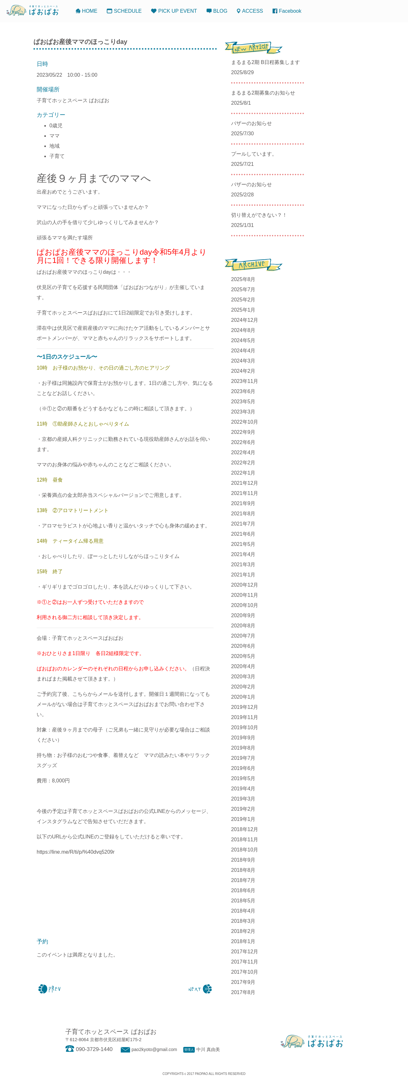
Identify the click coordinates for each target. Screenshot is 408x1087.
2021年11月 (244, 493)
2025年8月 (243, 279)
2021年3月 (243, 564)
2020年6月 (243, 646)
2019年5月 (243, 778)
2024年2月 (243, 371)
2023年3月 (243, 411)
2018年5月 (243, 900)
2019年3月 (243, 798)
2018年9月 (243, 860)
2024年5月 (243, 340)
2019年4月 (243, 788)
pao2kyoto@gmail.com (148, 1049)
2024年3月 (243, 361)
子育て (57, 156)
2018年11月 (244, 839)
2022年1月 (243, 473)
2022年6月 (243, 442)
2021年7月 (243, 523)
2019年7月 (243, 758)
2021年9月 (243, 503)
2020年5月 (243, 656)
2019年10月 (244, 727)
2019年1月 (243, 819)
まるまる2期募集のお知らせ (263, 92)
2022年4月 (243, 452)
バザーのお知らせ (251, 123)
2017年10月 (244, 972)
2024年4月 (243, 350)
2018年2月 (243, 931)
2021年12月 (244, 483)
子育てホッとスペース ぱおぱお (73, 100)
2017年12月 (244, 951)
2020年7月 (243, 636)
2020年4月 (243, 666)
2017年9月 (243, 982)
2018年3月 (243, 921)
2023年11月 (244, 381)
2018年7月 (243, 880)
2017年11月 (244, 961)
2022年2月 (243, 462)
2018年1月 (243, 941)
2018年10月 (244, 849)
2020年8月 (243, 625)
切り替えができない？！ (259, 215)
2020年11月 (244, 595)
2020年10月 (244, 605)
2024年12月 (244, 320)
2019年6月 (243, 768)
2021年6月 (243, 534)
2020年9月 (243, 615)
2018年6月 (243, 890)
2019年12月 (244, 707)
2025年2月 (243, 299)
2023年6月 (243, 391)
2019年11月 (244, 717)
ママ (54, 135)
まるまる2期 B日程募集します (265, 62)
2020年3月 (243, 676)
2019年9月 (243, 737)
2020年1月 (243, 697)
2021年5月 (243, 544)
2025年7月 (243, 289)
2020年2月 (243, 686)
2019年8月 (243, 748)
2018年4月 (243, 911)
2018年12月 (244, 829)
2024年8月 (243, 330)
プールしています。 (254, 154)
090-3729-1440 (89, 1049)
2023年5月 (243, 401)
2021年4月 (243, 554)
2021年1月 (243, 574)
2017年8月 (243, 992)
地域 (54, 146)
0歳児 (55, 125)
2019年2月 (243, 809)
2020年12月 (244, 585)
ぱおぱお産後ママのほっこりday (80, 41)
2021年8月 (243, 513)
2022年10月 (244, 422)
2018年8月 (243, 870)
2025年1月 (243, 310)
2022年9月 (243, 432)
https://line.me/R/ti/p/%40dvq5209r (76, 852)
